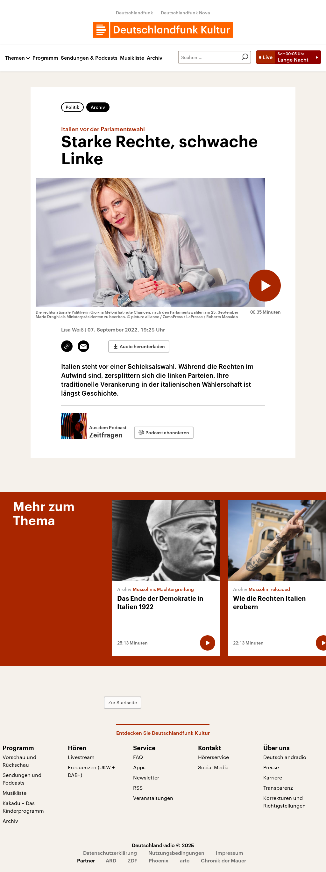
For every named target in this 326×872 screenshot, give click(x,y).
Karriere (272, 777)
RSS (138, 788)
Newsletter (146, 777)
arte (184, 860)
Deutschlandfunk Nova (185, 12)
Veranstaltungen (153, 798)
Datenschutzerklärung (110, 853)
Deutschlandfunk (134, 12)
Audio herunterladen (142, 346)
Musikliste (132, 58)
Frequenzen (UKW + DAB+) (91, 771)
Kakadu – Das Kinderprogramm (23, 807)
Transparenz (278, 788)
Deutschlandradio (284, 757)
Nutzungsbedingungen (176, 853)
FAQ (138, 757)
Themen (15, 58)
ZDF (132, 860)
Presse (271, 767)
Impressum (229, 853)
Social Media (213, 767)
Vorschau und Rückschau (19, 761)
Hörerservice (213, 757)
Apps (139, 767)
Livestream (81, 757)
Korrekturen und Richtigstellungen (284, 802)
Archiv (154, 58)
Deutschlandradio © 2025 (163, 845)
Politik (72, 107)
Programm (45, 58)
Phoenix (158, 860)
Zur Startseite (122, 702)
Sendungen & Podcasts (89, 58)
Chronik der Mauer (223, 860)
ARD (111, 860)
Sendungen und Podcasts (22, 779)
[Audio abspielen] (265, 286)
